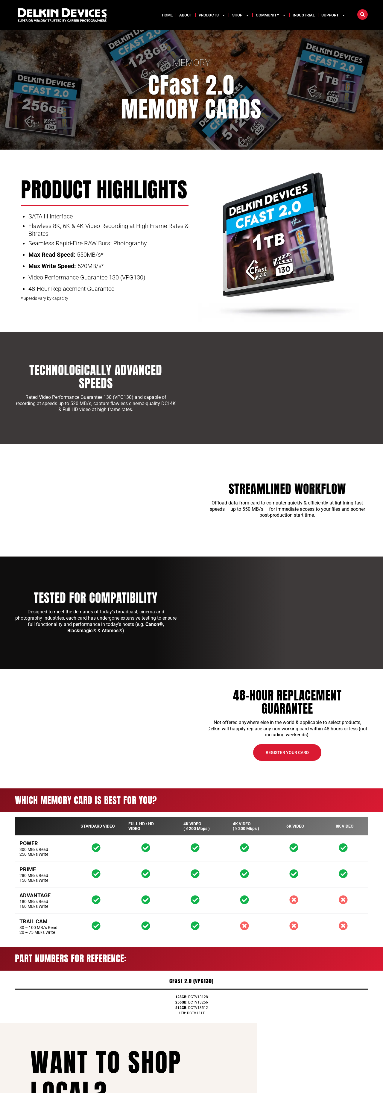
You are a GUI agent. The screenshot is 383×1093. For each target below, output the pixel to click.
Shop (240, 15)
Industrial (304, 15)
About (185, 15)
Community (271, 15)
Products (212, 15)
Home (167, 15)
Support (333, 15)
